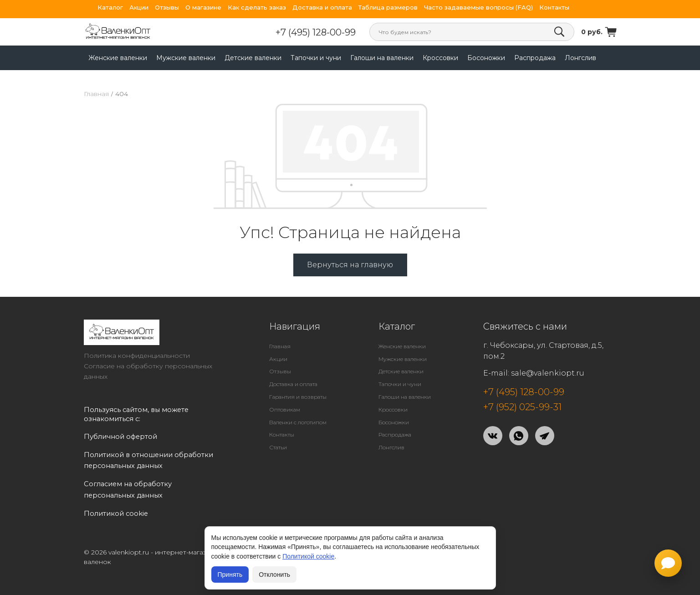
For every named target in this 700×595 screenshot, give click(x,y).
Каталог (110, 7)
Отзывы (167, 7)
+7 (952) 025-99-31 (522, 407)
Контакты (554, 7)
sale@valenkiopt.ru (547, 373)
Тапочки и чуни (316, 58)
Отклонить (274, 574)
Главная (96, 94)
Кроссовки (440, 58)
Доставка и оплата (322, 7)
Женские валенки (117, 58)
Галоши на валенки (382, 58)
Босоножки (486, 58)
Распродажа (535, 58)
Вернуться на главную (350, 264)
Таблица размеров (388, 7)
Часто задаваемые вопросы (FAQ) (478, 7)
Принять (230, 574)
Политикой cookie (308, 556)
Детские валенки (253, 58)
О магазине (203, 7)
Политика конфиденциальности (137, 355)
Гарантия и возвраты (298, 396)
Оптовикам (284, 409)
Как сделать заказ (257, 7)
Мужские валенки (185, 58)
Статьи (278, 447)
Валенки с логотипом (298, 422)
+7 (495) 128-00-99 (316, 32)
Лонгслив (580, 58)
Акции (138, 7)
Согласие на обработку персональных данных (148, 371)
